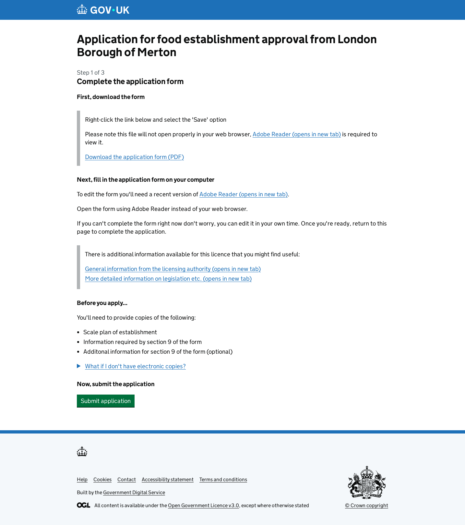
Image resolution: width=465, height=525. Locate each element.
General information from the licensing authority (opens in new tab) (173, 269)
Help (82, 479)
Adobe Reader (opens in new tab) (297, 134)
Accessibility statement (168, 479)
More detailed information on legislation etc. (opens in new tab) (168, 278)
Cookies (102, 479)
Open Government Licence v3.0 (203, 505)
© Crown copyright (366, 505)
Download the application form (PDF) (134, 157)
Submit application (106, 401)
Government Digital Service (134, 492)
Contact (126, 479)
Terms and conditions (223, 479)
